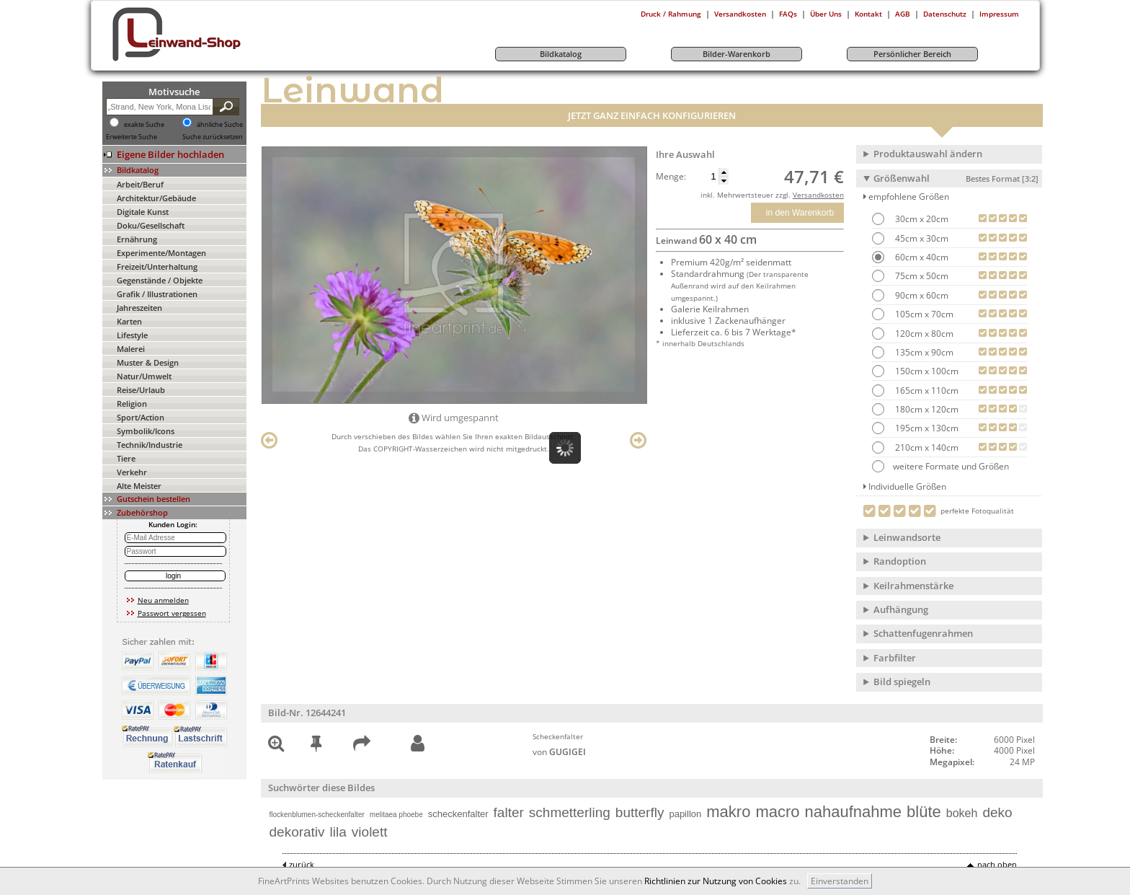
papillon (685, 813)
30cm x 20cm (920, 219)
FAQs (788, 14)
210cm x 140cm (925, 447)
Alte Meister (139, 485)
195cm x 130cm (925, 428)
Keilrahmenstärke (913, 585)
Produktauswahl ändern (927, 153)
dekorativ (297, 831)
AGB (902, 14)
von (559, 752)
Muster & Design (148, 362)
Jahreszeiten (139, 307)
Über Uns (826, 14)
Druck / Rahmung (671, 14)
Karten (129, 321)
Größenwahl (955, 178)
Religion (132, 403)
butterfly (639, 812)
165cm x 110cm (925, 390)
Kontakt (868, 14)
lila (338, 831)
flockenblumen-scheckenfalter (317, 815)
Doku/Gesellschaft (150, 225)
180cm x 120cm (925, 409)
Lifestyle (132, 335)
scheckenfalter (458, 813)
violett (370, 831)
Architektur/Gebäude (156, 198)
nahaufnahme (853, 812)
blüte (924, 812)
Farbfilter (894, 657)
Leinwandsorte (906, 537)
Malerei (131, 348)
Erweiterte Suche (131, 137)
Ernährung (137, 239)
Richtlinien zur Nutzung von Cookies (715, 881)
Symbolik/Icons (145, 431)
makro (728, 812)
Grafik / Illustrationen (157, 293)
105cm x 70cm (923, 314)
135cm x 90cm (923, 352)
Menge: (671, 176)
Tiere (126, 458)
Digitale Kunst (143, 211)
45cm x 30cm (920, 238)
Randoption (899, 561)
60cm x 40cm (920, 257)
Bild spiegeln (901, 681)
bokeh (962, 813)
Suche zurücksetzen (212, 137)
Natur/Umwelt (144, 376)
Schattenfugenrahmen (923, 633)
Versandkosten (740, 14)
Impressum (999, 14)
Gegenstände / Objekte (160, 280)
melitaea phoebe (396, 815)
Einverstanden (839, 881)
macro (777, 812)
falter (509, 812)
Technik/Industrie (149, 444)
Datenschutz (944, 14)
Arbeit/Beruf (140, 184)
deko (997, 812)
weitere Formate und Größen (940, 466)
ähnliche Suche (220, 124)
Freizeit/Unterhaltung (157, 266)
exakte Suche (144, 124)
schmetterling (569, 812)
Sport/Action (140, 417)
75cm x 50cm (920, 276)
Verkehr (132, 472)
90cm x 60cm (920, 295)
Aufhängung (900, 609)
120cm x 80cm (923, 333)
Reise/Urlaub (141, 389)
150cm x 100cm (925, 371)
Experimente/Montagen (161, 252)
